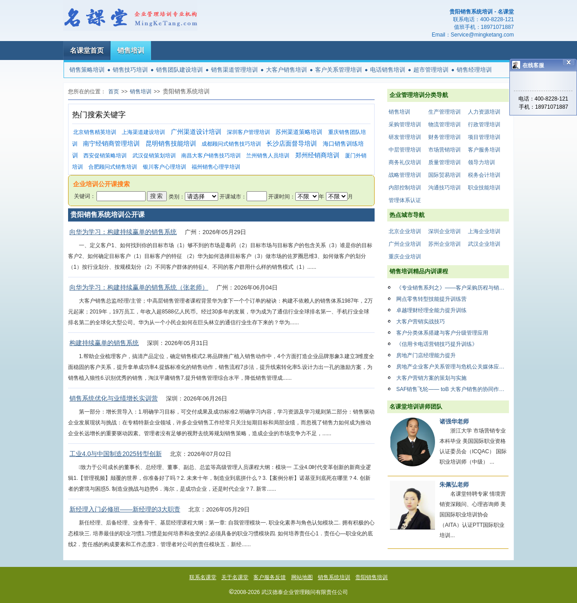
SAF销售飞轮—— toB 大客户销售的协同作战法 (452, 389)
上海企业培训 (484, 231)
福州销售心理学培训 (216, 167)
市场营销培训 (444, 150)
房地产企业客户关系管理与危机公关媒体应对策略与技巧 (452, 367)
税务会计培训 (484, 175)
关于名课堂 (234, 577)
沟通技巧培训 (444, 187)
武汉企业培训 (484, 244)
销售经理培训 (474, 69)
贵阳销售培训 (371, 577)
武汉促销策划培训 (154, 155)
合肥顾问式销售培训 (112, 167)
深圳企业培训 (444, 231)
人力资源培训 (484, 112)
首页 (113, 91)
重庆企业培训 (405, 256)
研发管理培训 (405, 137)
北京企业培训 (405, 231)
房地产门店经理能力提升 (426, 355)
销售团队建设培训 (179, 69)
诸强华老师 (454, 421)
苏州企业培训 (444, 244)
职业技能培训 (484, 187)
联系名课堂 (202, 577)
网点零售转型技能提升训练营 (431, 299)
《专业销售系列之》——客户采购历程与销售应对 (452, 288)
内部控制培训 (405, 187)
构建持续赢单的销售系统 (104, 342)
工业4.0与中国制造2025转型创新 (115, 453)
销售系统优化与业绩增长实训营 (113, 398)
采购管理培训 (405, 124)
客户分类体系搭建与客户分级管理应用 (442, 333)
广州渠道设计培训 (196, 132)
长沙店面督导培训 (291, 143)
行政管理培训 (484, 124)
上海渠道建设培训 (143, 132)
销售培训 (130, 50)
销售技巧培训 (130, 69)
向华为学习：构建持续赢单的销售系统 (123, 231)
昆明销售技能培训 (171, 143)
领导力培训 (481, 162)
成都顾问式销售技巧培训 (231, 144)
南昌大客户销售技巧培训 (211, 155)
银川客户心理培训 (164, 167)
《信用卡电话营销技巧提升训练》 (436, 344)
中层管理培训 (405, 150)
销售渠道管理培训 (234, 69)
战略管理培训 (405, 175)
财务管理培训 (444, 137)
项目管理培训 (484, 137)
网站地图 (302, 577)
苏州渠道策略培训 (298, 132)
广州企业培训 (405, 244)
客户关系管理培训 (338, 69)
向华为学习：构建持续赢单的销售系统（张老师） (138, 287)
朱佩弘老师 (454, 484)
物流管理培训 (444, 124)
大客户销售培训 (286, 69)
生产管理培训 (444, 112)
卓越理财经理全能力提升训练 (431, 310)
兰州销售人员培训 (267, 155)
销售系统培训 (334, 577)
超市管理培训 (431, 69)
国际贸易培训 (444, 175)
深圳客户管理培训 (248, 132)
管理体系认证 (405, 200)
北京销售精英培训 (94, 132)
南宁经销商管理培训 (111, 143)
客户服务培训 (484, 150)
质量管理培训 (444, 162)
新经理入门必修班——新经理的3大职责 (124, 509)
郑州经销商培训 (317, 155)
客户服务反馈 (269, 577)
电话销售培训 (387, 69)
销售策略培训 (87, 69)
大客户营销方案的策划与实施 (431, 378)
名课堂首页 (87, 50)
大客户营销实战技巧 (420, 321)
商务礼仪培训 (405, 162)
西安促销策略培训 (105, 155)
